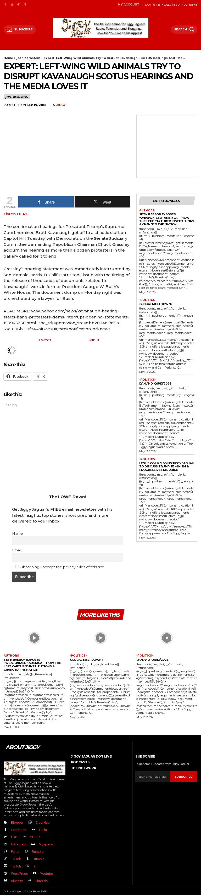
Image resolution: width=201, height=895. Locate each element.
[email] (152, 776)
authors (146, 210)
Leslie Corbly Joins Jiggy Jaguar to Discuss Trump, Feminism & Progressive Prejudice (166, 466)
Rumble (36, 849)
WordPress (18, 869)
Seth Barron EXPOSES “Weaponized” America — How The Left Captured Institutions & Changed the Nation (166, 219)
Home (8, 58)
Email (16, 550)
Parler (14, 849)
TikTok (15, 856)
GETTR (33, 836)
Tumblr (37, 856)
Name (17, 533)
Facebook (18, 829)
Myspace (44, 843)
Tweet (44, 340)
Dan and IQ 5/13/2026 (155, 383)
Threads (40, 876)
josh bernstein (28, 58)
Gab (13, 836)
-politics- (147, 299)
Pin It (94, 340)
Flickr (42, 829)
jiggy (61, 105)
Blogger (16, 822)
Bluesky (16, 876)
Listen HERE (16, 213)
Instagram (17, 843)
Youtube (45, 869)
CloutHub (41, 822)
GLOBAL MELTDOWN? (155, 303)
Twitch (15, 863)
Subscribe (184, 777)
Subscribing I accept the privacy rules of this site (58, 567)
